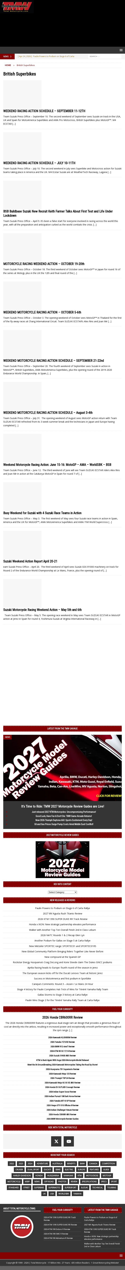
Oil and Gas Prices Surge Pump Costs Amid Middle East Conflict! (63, 824)
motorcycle (13, 1181)
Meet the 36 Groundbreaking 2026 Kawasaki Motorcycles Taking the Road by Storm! (63, 1064)
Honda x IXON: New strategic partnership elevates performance (62, 924)
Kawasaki (68, 1175)
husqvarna (53, 1175)
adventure (42, 1163)
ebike (58, 1169)
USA (52, 1193)
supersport (70, 1187)
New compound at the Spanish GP (62, 956)
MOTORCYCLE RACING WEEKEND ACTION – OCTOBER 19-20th (43, 264)
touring (111, 1187)
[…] (14, 123)
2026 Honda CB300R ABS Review (62, 1114)
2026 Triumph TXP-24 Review (62, 1078)
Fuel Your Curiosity (62, 1009)
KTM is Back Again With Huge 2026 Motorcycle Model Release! (62, 1060)
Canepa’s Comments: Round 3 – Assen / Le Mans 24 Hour (62, 984)
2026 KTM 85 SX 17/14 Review (62, 1051)
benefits (71, 1163)
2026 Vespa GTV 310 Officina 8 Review (62, 1105)
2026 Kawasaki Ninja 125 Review (62, 1074)
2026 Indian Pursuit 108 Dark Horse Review (62, 1096)
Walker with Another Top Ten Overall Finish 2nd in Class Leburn (62, 929)
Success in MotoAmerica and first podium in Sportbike (62, 978)
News (37, 1181)
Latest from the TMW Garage (62, 728)
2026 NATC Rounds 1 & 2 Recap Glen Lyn (62, 935)
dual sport (33, 1169)
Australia (57, 1163)
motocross (92, 1175)
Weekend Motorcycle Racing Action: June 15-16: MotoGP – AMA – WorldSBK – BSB (57, 465)
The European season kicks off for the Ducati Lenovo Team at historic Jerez (62, 973)
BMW (82, 1163)
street (26, 1187)
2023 (21, 1163)
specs (103, 1181)
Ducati (47, 1169)
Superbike (39, 1187)
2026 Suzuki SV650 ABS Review (62, 1055)
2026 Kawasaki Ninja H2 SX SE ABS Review (62, 1082)
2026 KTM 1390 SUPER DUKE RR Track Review (62, 919)
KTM (80, 1175)
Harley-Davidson (22, 1175)
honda (39, 1175)
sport (114, 1181)
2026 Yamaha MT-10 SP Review (62, 1101)
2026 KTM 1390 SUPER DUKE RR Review (60, 1224)
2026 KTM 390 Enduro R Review (57, 1229)
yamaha (77, 1193)
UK (44, 1193)
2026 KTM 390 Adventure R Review (58, 1238)
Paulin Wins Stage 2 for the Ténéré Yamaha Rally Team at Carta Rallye (62, 1000)
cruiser (19, 1169)
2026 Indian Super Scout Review (62, 1092)
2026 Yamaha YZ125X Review (62, 1042)
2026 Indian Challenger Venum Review (62, 1110)
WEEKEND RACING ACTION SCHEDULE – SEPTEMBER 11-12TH (44, 111)
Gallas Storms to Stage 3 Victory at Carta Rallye (63, 994)
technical (97, 1187)
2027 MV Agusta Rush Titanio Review (62, 913)
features (94, 1169)
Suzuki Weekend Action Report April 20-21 (30, 561)
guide (106, 1169)
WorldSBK (63, 1193)
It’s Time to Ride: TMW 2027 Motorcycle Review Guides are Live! (62, 806)
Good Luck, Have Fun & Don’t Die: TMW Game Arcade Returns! (64, 816)
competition (108, 1163)
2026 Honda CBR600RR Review (62, 1017)
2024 (30, 1163)
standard (13, 1187)
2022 (11, 1163)
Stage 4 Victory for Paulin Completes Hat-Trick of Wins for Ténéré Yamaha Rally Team (62, 989)
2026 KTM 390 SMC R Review (56, 1234)
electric (69, 1169)
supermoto (54, 1187)
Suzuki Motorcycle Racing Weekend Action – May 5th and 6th (42, 610)
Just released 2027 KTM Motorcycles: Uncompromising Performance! (64, 812)
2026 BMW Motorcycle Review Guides (62, 1119)
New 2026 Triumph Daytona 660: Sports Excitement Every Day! (63, 820)
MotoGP (107, 1175)
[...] (70, 1030)
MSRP (27, 1181)
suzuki (84, 1187)
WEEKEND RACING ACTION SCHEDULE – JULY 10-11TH (39, 163)
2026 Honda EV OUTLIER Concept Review (62, 1087)
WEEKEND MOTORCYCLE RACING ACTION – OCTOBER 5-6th (42, 312)
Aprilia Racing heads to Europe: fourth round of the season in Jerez (63, 967)
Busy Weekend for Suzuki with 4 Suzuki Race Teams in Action (42, 513)
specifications (89, 1181)
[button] (120, 50)
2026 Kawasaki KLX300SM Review (62, 1037)
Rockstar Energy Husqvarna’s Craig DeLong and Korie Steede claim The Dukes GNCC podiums (62, 962)
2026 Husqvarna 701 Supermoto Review (62, 1069)
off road (49, 1181)
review (74, 1181)
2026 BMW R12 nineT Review (63, 1046)
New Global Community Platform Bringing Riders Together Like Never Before (62, 951)
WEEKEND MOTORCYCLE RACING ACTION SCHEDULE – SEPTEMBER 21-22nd (53, 361)
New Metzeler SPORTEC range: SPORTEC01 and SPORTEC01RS (62, 946)
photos (62, 1181)
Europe (81, 1169)
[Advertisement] (78, 23)
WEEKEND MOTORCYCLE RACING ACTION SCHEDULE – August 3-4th (47, 413)
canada (93, 1163)
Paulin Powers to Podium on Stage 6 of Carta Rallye (62, 908)
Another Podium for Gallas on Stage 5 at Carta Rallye (62, 940)
